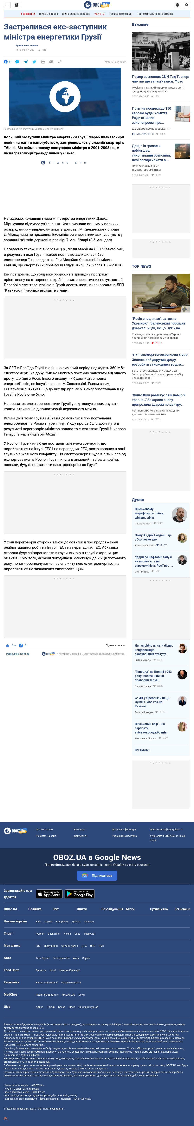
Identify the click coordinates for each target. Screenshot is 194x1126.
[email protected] (49, 1098)
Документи (80, 835)
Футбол (40, 933)
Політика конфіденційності (166, 829)
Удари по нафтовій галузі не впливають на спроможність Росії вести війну (153, 561)
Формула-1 (90, 933)
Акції (76, 958)
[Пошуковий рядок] (186, 5)
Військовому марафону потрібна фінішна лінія (149, 513)
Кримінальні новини (27, 45)
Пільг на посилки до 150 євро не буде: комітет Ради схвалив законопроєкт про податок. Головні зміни (151, 115)
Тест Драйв (42, 958)
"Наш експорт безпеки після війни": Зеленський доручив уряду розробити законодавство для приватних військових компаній (161, 360)
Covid (82, 994)
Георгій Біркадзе (144, 712)
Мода (72, 1006)
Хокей (67, 933)
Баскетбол (54, 933)
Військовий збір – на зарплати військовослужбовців (151, 728)
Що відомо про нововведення (151, 128)
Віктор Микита (143, 660)
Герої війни (28, 13)
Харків (48, 921)
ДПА (84, 945)
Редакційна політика (17, 654)
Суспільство (159, 909)
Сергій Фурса (142, 571)
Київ (38, 921)
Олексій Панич (143, 686)
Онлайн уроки (69, 945)
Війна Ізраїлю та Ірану (76, 13)
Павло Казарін (143, 523)
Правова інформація (124, 829)
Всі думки (142, 750)
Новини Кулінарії (70, 970)
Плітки (51, 1006)
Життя (82, 909)
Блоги (130, 909)
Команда (79, 829)
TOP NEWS (141, 266)
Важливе (140, 24)
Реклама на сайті (46, 835)
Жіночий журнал (88, 1006)
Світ (56, 909)
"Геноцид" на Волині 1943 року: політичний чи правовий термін (153, 676)
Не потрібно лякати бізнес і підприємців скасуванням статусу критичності (154, 650)
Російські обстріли (120, 13)
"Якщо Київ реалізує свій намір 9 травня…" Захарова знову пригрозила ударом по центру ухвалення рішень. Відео (158, 400)
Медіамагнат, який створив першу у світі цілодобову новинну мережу (157, 89)
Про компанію (44, 829)
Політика (35, 909)
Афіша (39, 1006)
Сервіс (86, 958)
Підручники (51, 945)
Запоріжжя (61, 921)
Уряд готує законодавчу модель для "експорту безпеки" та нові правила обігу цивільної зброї (157, 374)
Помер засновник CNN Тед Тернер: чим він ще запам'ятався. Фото (160, 79)
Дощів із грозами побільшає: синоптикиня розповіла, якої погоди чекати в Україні (151, 153)
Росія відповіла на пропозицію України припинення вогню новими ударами (156, 336)
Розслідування (112, 909)
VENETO (99, 13)
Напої (52, 970)
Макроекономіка (71, 982)
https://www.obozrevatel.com (131, 1024)
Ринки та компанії (46, 982)
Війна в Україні (48, 13)
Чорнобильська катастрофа (155, 13)
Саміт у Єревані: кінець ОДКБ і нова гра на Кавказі (152, 702)
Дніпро (76, 921)
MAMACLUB (68, 994)
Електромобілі (61, 958)
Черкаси (89, 921)
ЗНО (92, 945)
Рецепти (41, 970)
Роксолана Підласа (145, 738)
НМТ (101, 945)
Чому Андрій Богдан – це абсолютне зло (153, 537)
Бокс (77, 933)
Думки (138, 499)
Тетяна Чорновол (144, 545)
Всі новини (182, 909)
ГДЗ (38, 945)
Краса (61, 1006)
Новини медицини (47, 994)
